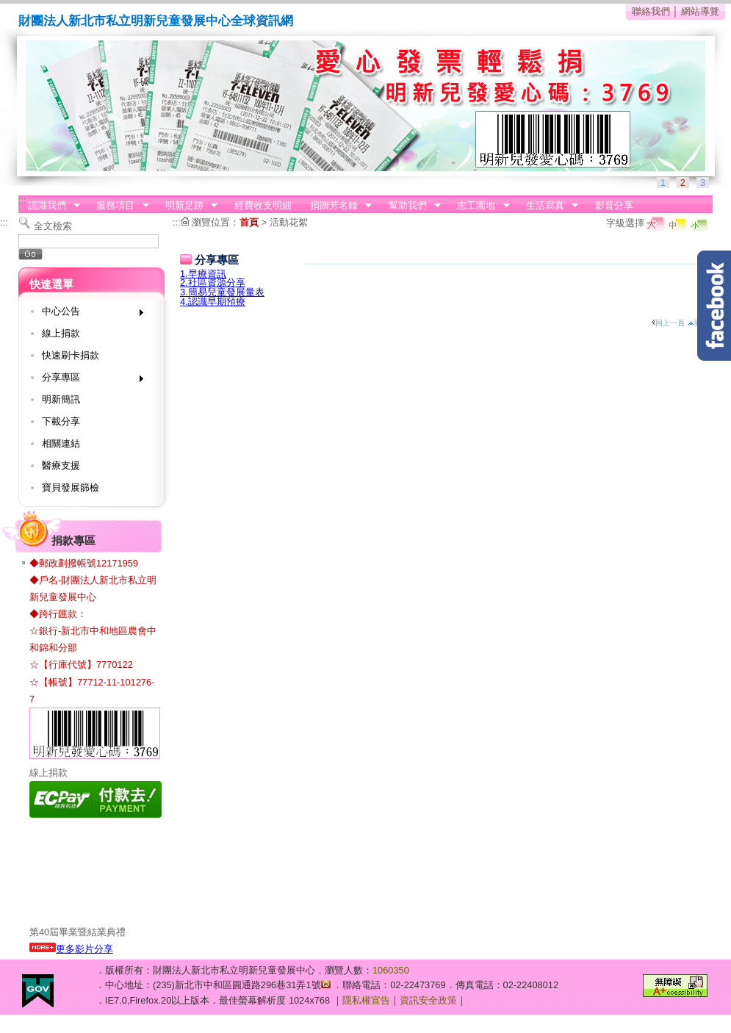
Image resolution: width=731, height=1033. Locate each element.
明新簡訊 (61, 399)
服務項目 (118, 206)
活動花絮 (289, 222)
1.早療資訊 (203, 273)
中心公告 (88, 314)
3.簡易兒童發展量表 (222, 292)
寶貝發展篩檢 (70, 487)
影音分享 (614, 205)
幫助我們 (410, 206)
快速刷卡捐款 (70, 355)
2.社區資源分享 (212, 282)
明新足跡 (186, 206)
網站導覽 (700, 11)
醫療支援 (61, 465)
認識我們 (49, 206)
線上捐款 (61, 333)
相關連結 (61, 443)
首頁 (249, 222)
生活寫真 (547, 206)
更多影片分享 (71, 948)
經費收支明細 (263, 205)
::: (22, 200)
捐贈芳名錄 (336, 206)
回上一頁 (668, 323)
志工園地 (479, 206)
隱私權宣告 (366, 1000)
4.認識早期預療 (212, 301)
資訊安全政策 (428, 1000)
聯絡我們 (651, 11)
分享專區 (88, 380)
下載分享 (61, 421)
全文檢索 (53, 225)
